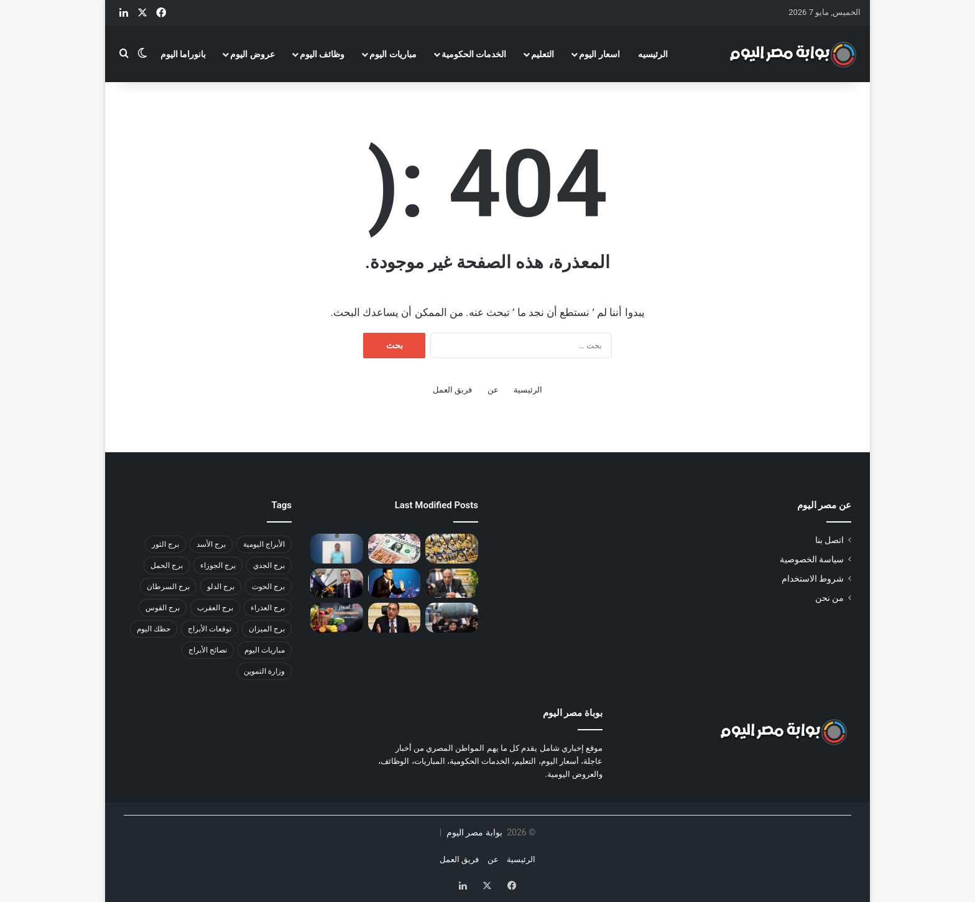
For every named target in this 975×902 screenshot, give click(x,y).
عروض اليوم (252, 54)
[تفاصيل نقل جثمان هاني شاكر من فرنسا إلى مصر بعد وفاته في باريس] (394, 583)
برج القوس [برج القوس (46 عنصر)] (163, 607)
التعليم (542, 54)
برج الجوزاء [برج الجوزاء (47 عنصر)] (218, 565)
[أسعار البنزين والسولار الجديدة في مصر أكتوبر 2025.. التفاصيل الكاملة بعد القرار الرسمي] (336, 583)
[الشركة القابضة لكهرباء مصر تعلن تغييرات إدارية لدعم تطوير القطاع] (451, 583)
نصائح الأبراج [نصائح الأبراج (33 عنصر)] (207, 650)
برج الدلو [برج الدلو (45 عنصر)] (220, 586)
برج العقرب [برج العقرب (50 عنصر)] (215, 607)
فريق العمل (452, 389)
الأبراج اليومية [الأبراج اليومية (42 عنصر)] (264, 544)
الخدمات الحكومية (473, 54)
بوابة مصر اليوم (473, 832)
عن (493, 389)
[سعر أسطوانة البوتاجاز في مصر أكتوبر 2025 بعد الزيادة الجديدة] (451, 618)
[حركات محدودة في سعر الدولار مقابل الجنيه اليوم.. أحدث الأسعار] (394, 549)
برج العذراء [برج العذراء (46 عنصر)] (268, 607)
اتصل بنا (829, 540)
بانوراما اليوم (183, 54)
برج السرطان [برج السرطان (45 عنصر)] (168, 586)
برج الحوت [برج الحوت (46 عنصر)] (268, 586)
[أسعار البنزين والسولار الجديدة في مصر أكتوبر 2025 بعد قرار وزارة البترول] (394, 618)
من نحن (829, 598)
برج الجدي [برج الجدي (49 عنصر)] (269, 565)
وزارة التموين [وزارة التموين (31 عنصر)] (264, 671)
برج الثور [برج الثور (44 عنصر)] (165, 544)
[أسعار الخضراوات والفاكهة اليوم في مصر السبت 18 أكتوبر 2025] (336, 618)
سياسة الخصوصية (812, 559)
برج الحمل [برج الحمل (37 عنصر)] (166, 565)
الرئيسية (528, 389)
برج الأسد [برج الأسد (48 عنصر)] (211, 544)
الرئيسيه (653, 54)
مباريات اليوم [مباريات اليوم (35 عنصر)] (264, 650)
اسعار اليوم (599, 54)
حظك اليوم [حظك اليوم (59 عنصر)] (153, 629)
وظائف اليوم (322, 54)
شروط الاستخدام (813, 579)
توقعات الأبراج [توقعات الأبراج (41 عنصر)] (209, 629)
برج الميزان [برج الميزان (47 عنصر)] (267, 629)
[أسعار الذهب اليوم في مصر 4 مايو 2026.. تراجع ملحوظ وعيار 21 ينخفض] (451, 549)
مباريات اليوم (392, 54)
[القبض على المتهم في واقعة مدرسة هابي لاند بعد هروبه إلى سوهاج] (336, 549)
